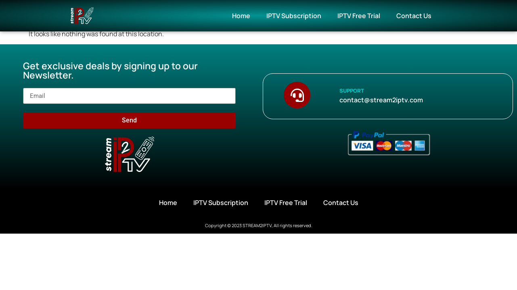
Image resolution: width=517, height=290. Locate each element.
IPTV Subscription (293, 15)
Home (241, 15)
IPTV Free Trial (358, 15)
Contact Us (413, 15)
